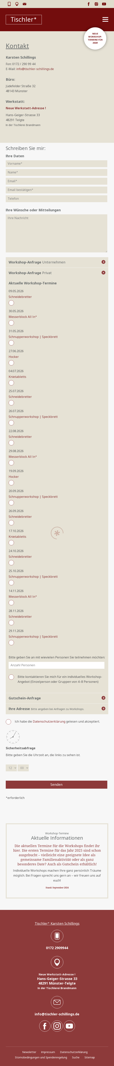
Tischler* (24, 19)
